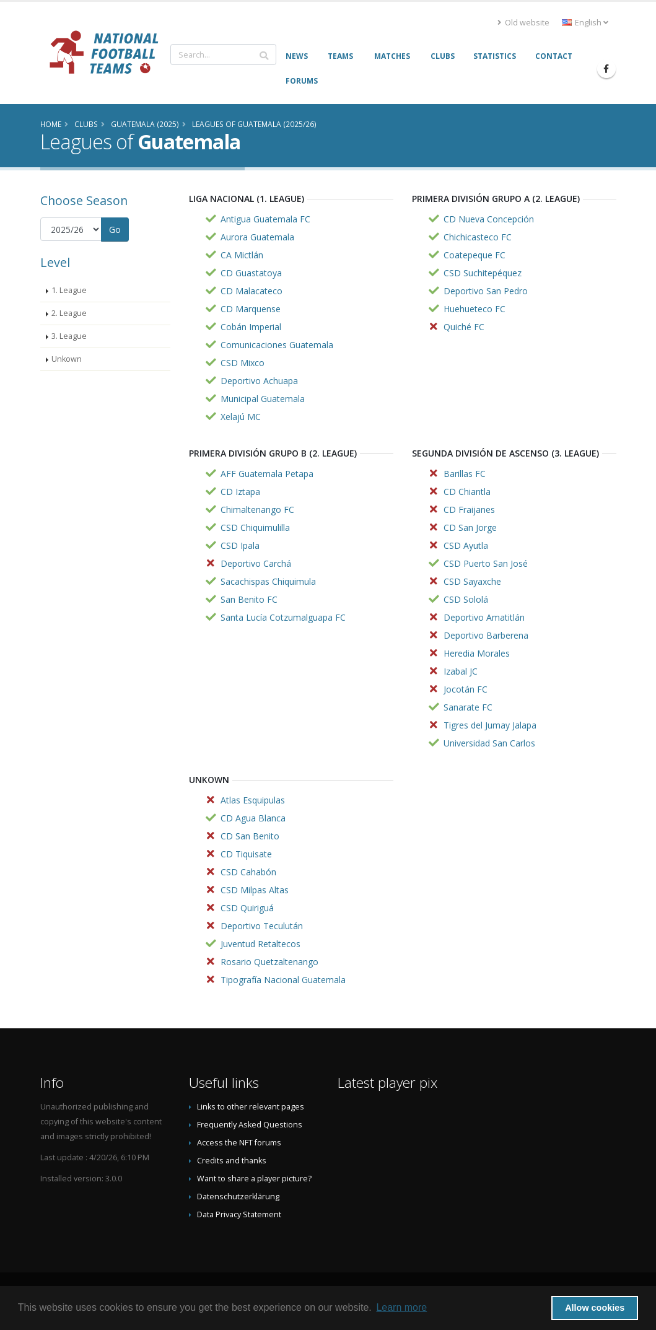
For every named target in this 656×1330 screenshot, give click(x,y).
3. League (69, 336)
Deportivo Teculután (262, 926)
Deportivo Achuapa (259, 381)
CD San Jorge (470, 527)
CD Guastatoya (251, 273)
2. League (69, 313)
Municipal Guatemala (263, 399)
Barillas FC (465, 473)
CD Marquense (251, 309)
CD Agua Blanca (253, 818)
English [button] (585, 22)
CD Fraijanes (469, 509)
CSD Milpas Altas (255, 890)
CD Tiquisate (246, 854)
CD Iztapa (240, 491)
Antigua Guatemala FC (265, 219)
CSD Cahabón (248, 872)
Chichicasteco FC (478, 237)
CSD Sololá (466, 599)
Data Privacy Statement (239, 1214)
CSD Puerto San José (486, 563)
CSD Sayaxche (472, 581)
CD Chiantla (467, 491)
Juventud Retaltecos (260, 944)
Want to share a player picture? (254, 1178)
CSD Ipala (240, 545)
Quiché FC (464, 327)
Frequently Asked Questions (249, 1124)
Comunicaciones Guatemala (277, 345)
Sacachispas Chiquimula (268, 581)
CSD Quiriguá (247, 908)
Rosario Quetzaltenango (269, 962)
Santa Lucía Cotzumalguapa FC (283, 617)
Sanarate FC (468, 707)
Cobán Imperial (251, 327)
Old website (523, 22)
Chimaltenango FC (257, 509)
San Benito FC (249, 599)
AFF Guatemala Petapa (267, 473)
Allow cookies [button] (594, 1308)
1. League (69, 290)
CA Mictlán (242, 255)
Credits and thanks (231, 1160)
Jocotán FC (466, 689)
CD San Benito (250, 836)
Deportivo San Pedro (486, 291)
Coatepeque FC (474, 255)
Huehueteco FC (474, 309)
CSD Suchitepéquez (483, 273)
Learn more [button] (401, 1307)
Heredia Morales (477, 653)
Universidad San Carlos (489, 743)
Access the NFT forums (239, 1142)
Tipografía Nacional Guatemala (283, 980)
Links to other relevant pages (250, 1106)
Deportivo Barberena (486, 635)
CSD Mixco (243, 363)
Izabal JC (461, 671)
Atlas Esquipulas (253, 800)
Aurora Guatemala (257, 237)
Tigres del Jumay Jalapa (490, 725)
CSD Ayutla (466, 545)
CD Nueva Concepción (489, 219)
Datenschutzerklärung (238, 1196)
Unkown (66, 359)
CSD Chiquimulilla (255, 527)
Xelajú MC (241, 416)
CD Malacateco (251, 291)
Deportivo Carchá (256, 563)
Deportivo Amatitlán (484, 617)
